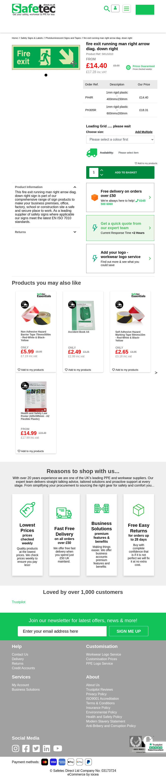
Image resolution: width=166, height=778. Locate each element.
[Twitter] (38, 749)
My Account (20, 685)
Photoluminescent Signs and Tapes (63, 38)
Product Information (46, 187)
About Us (93, 685)
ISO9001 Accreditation (102, 698)
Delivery (18, 659)
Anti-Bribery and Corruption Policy (111, 726)
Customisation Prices (101, 659)
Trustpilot (18, 602)
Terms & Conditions (100, 703)
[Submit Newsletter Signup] (128, 631)
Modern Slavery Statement (105, 721)
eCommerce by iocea (83, 774)
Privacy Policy (96, 694)
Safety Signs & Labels (32, 38)
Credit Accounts (23, 668)
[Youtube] (59, 749)
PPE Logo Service (99, 663)
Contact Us (20, 654)
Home (15, 38)
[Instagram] (17, 749)
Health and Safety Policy (104, 717)
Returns (46, 232)
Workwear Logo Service (103, 654)
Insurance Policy (98, 707)
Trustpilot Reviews (99, 689)
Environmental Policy (101, 712)
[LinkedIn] (48, 749)
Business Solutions (26, 689)
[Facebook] (27, 749)
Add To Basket (126, 172)
